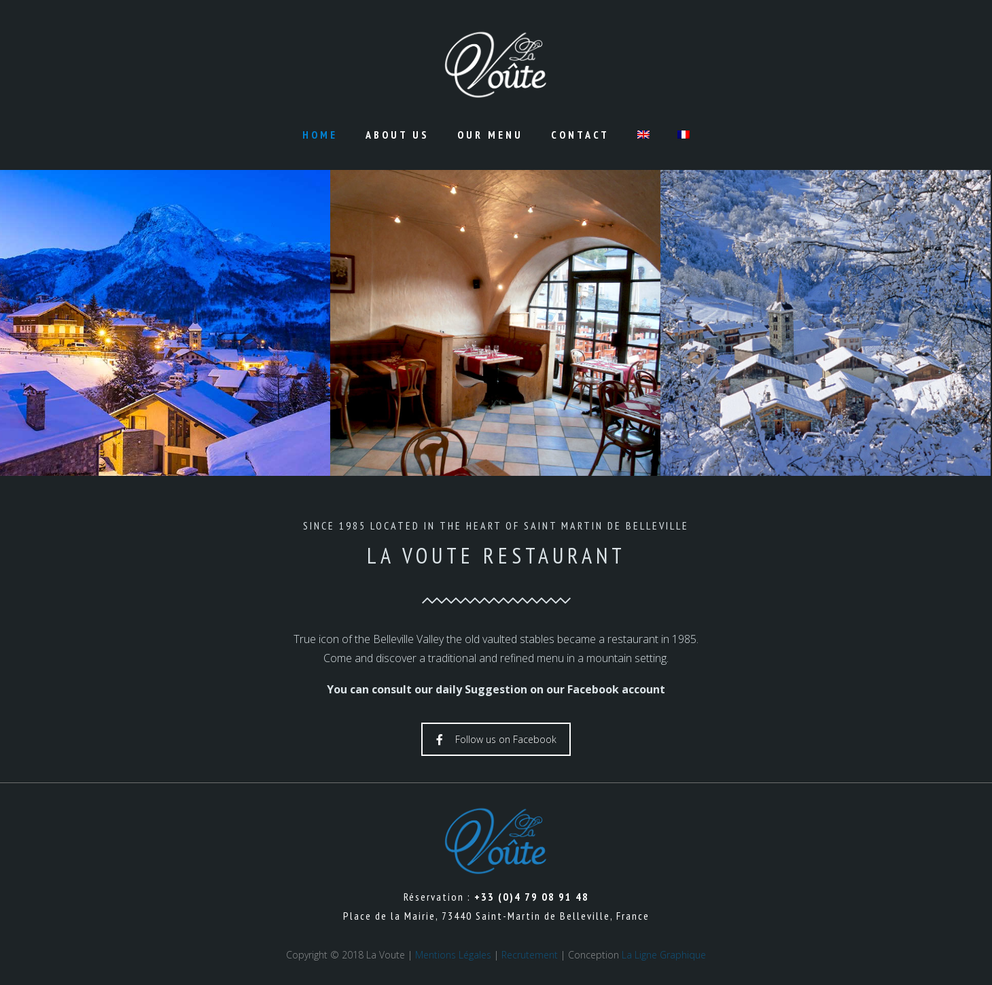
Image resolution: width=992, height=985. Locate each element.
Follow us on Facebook (496, 739)
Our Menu (490, 134)
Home (320, 134)
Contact (580, 134)
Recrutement (529, 954)
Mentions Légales (453, 954)
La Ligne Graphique (664, 954)
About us (397, 134)
